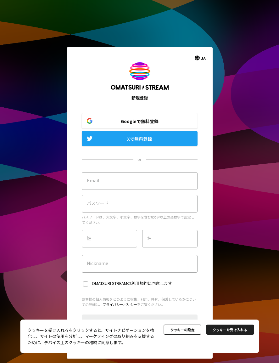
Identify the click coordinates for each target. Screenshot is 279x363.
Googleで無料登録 (140, 121)
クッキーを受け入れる (230, 329)
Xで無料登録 (139, 139)
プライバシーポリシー (120, 304)
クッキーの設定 (182, 329)
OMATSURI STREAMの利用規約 (120, 283)
